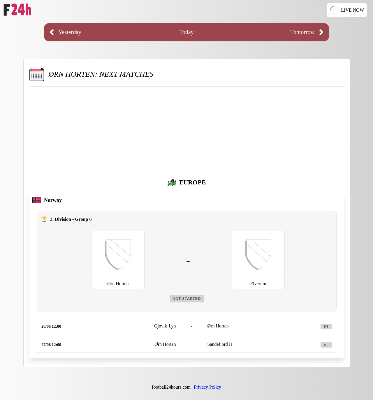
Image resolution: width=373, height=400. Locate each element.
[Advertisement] (187, 130)
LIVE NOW (347, 10)
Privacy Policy (207, 387)
